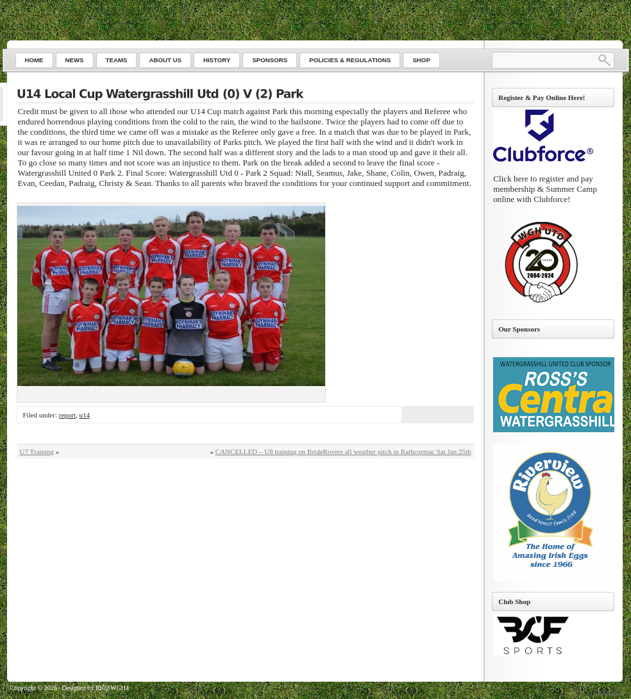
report (67, 415)
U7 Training (37, 451)
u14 (84, 415)
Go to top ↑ (607, 691)
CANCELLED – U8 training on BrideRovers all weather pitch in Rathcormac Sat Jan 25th (343, 451)
